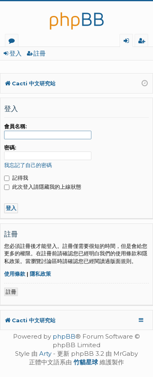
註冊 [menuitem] (143, 41)
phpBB (64, 336)
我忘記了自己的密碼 (28, 165)
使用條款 (14, 274)
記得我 (16, 178)
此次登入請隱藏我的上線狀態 (42, 187)
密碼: (10, 148)
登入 (15, 53)
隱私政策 (40, 274)
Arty (45, 353)
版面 (13, 41)
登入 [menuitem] (128, 41)
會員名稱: (15, 126)
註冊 (39, 53)
